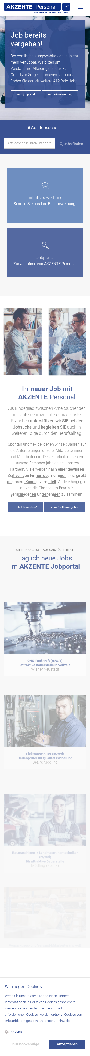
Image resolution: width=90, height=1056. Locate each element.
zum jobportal (26, 94)
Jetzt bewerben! (26, 507)
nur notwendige (25, 1044)
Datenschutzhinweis (54, 1021)
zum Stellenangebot (65, 507)
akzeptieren (67, 1044)
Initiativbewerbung (60, 94)
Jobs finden (71, 144)
